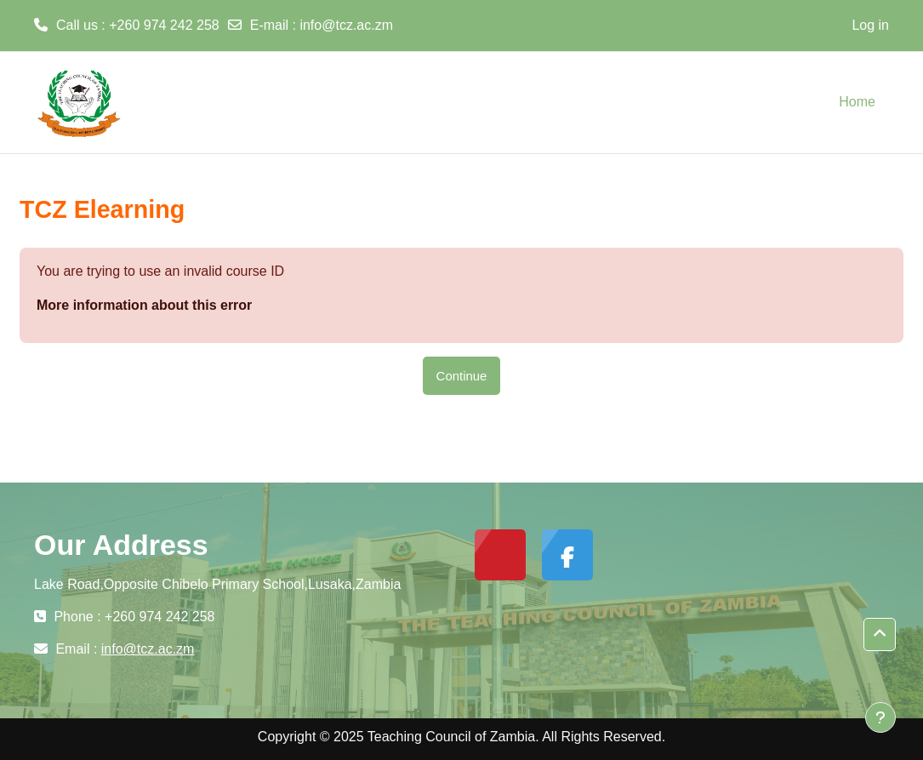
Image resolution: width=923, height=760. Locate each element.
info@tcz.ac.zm (346, 25)
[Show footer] (880, 717)
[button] (879, 634)
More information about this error (144, 305)
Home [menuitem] (857, 101)
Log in (870, 25)
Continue (461, 376)
